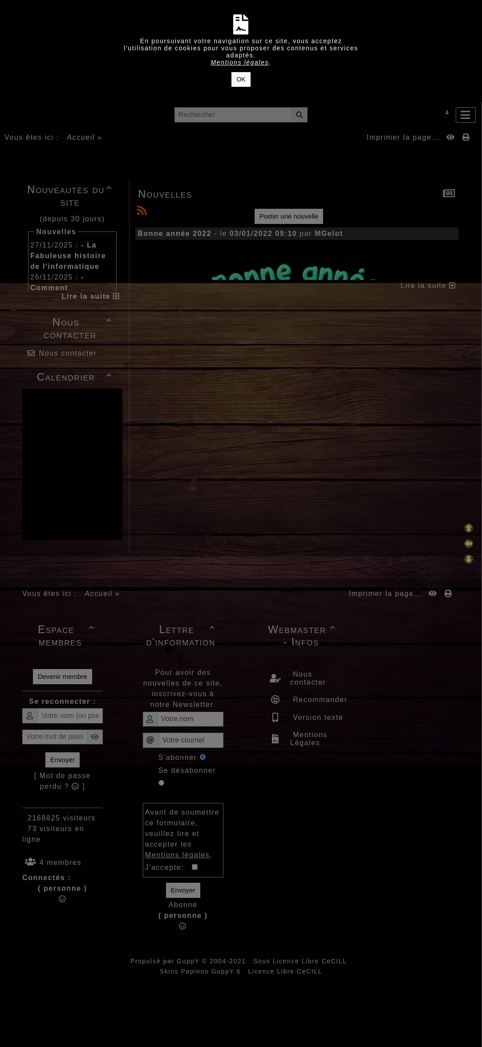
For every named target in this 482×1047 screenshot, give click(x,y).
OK (240, 79)
